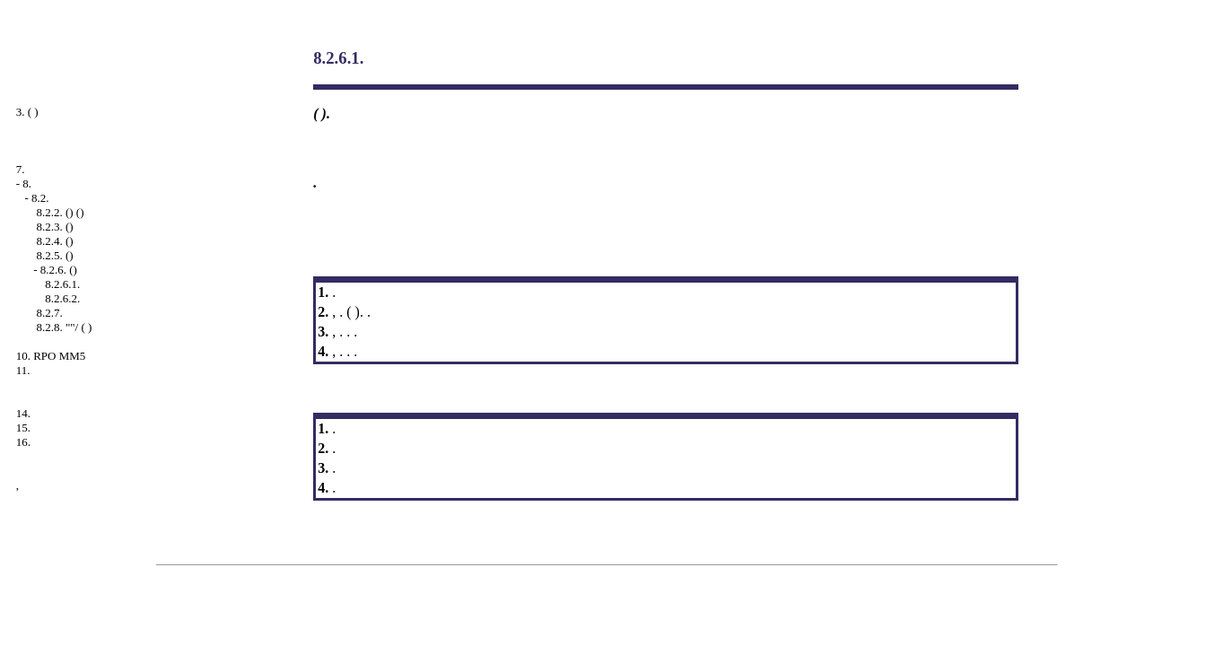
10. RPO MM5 (51, 355)
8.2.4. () (54, 241)
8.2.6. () (58, 269)
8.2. (40, 198)
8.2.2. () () (59, 212)
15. (23, 427)
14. (23, 413)
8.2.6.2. (62, 298)
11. (23, 370)
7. (20, 169)
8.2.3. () (54, 226)
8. (26, 183)
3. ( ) (27, 111)
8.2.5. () (54, 255)
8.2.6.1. (62, 284)
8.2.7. (49, 312)
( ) (353, 311)
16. (23, 442)
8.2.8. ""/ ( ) (64, 327)
